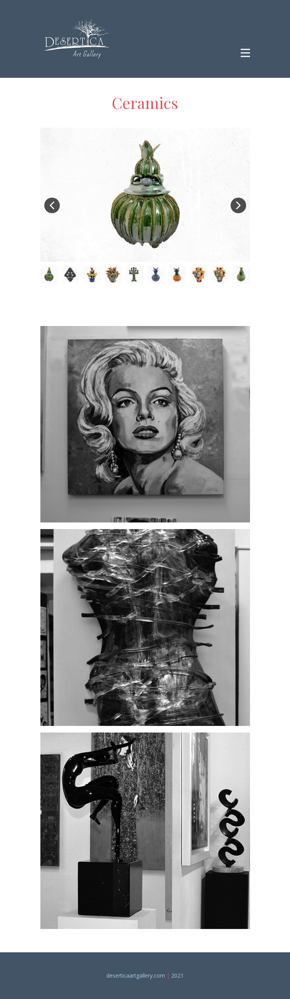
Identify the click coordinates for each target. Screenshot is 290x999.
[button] (52, 205)
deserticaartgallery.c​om (135, 975)
